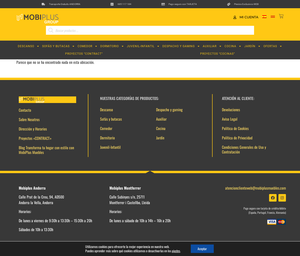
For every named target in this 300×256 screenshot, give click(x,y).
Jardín (252, 46)
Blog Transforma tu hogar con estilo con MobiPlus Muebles (46, 150)
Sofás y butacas (58, 46)
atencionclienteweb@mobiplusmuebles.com (255, 188)
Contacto (25, 110)
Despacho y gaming (181, 46)
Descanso (28, 46)
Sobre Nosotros (29, 119)
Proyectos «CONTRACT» (35, 138)
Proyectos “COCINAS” (217, 53)
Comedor (88, 46)
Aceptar (202, 248)
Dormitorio (112, 46)
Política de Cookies (235, 128)
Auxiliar (212, 46)
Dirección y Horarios (33, 128)
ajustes (176, 251)
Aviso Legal (229, 119)
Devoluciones (231, 109)
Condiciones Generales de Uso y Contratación (244, 149)
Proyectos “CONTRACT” (84, 53)
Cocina (233, 46)
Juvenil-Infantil (143, 46)
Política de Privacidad (237, 137)
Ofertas (272, 46)
